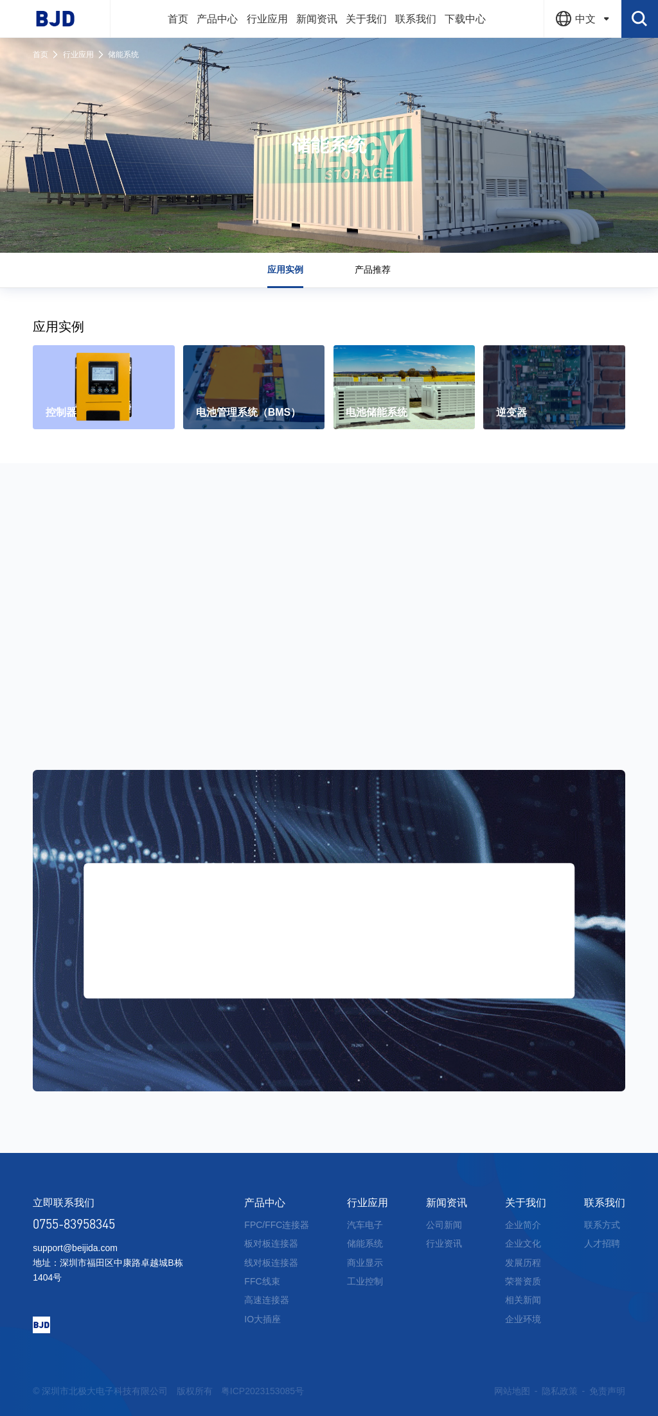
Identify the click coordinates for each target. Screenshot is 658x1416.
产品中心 (264, 1202)
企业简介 (523, 1225)
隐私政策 (560, 1391)
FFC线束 (262, 1281)
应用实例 (285, 269)
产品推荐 (373, 269)
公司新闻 (444, 1225)
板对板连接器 (271, 1243)
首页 (40, 54)
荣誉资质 (523, 1281)
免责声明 (607, 1391)
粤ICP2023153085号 (262, 1391)
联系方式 (602, 1225)
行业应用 (78, 54)
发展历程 (523, 1263)
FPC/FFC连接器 (276, 1225)
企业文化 (523, 1243)
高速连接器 (266, 1300)
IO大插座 (262, 1319)
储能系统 (123, 54)
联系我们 (604, 1202)
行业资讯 (444, 1243)
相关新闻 (523, 1300)
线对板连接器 (271, 1263)
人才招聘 (602, 1243)
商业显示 (365, 1263)
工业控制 (365, 1281)
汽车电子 (365, 1225)
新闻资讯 (446, 1202)
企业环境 (523, 1319)
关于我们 (525, 1202)
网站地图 (512, 1391)
